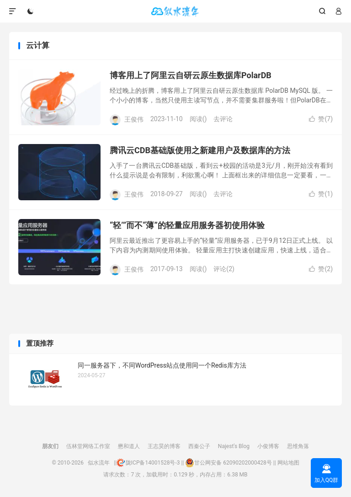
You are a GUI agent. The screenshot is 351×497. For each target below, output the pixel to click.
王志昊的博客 (164, 446)
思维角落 (298, 446)
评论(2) (223, 269)
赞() (321, 119)
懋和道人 (129, 446)
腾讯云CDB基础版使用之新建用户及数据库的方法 (200, 150)
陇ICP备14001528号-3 (148, 462)
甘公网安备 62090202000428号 (228, 462)
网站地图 (288, 463)
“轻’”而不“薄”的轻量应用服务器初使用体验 (187, 225)
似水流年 (175, 11)
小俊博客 (268, 446)
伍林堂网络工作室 (88, 446)
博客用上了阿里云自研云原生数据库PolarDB (190, 75)
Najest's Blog (234, 446)
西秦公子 (199, 446)
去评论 (223, 119)
